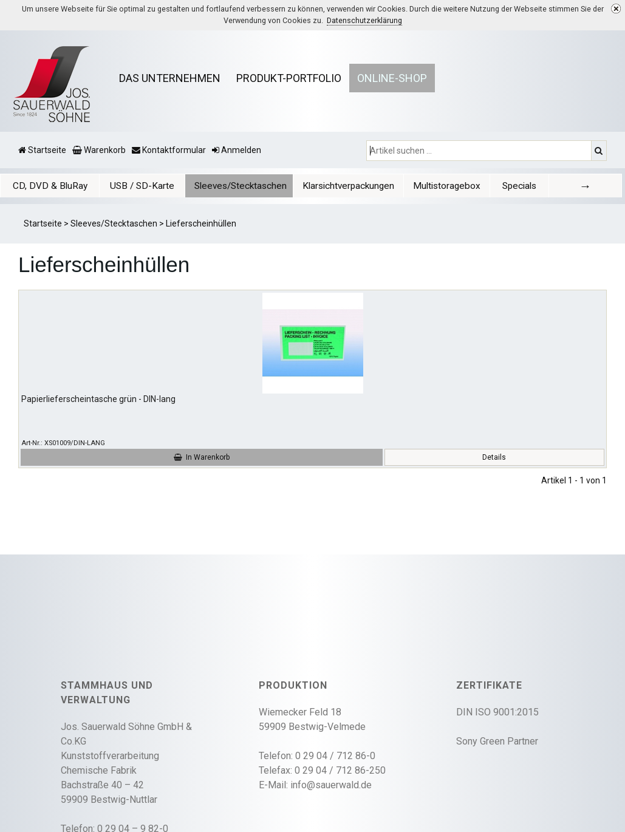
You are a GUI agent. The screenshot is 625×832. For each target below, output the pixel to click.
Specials (519, 185)
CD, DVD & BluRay (50, 185)
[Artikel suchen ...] (480, 150)
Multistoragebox (446, 185)
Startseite (43, 223)
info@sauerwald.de (331, 785)
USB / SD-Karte (142, 185)
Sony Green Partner (497, 741)
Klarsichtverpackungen (348, 185)
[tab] (50, 185)
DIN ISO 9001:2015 (497, 712)
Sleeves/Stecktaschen (240, 185)
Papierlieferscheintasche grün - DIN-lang (98, 399)
